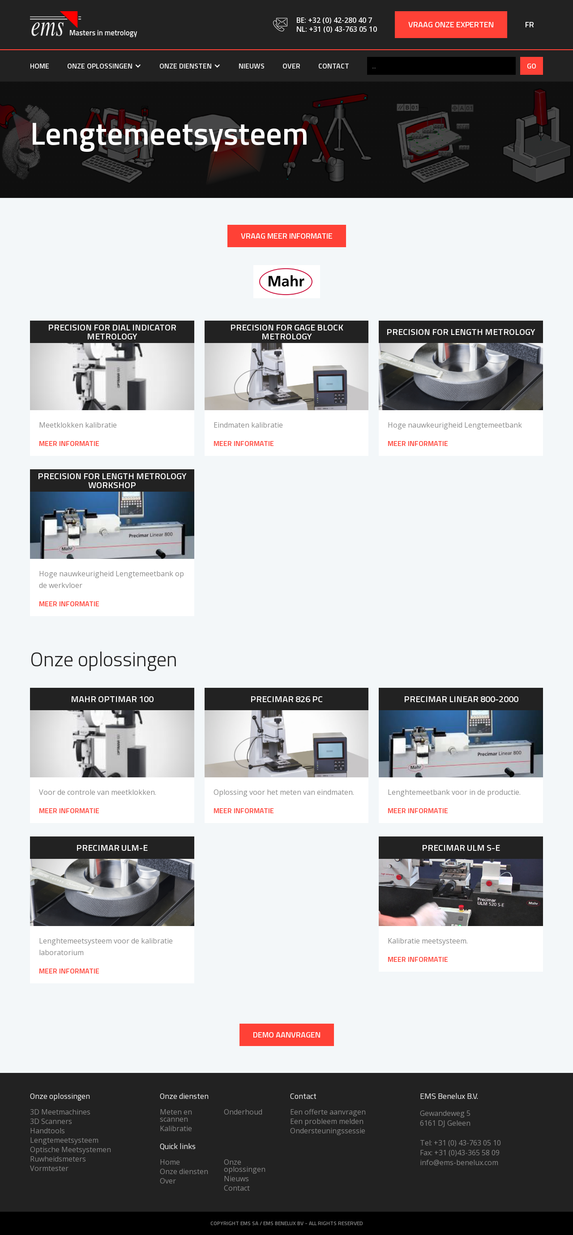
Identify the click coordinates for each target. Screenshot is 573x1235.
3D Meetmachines (60, 1111)
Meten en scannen (176, 1115)
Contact (333, 65)
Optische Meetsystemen (70, 1149)
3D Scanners (51, 1121)
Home (39, 65)
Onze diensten (184, 1171)
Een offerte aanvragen (328, 1111)
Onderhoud (243, 1111)
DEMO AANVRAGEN (287, 1035)
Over (291, 65)
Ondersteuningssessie (327, 1130)
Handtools (47, 1130)
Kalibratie (176, 1128)
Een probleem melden (326, 1121)
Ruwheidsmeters (58, 1158)
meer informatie (69, 443)
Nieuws (252, 65)
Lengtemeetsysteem (64, 1140)
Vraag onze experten (451, 24)
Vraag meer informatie (287, 236)
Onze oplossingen (244, 1165)
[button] (104, 65)
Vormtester (49, 1168)
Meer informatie (69, 810)
